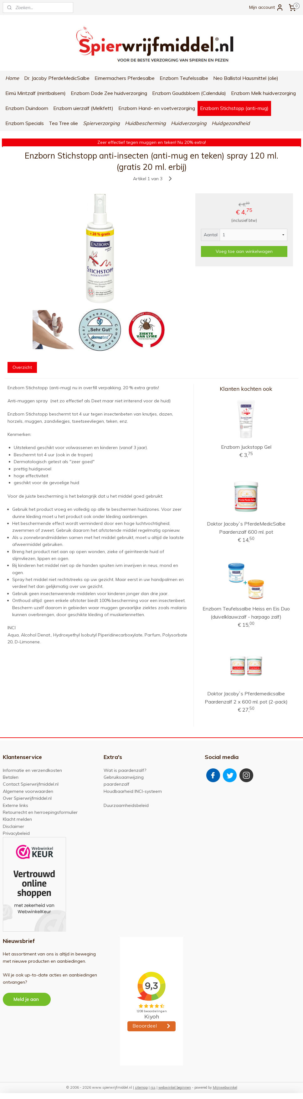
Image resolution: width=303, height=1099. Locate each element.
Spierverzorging (101, 123)
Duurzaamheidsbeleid (126, 805)
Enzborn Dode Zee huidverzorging (109, 93)
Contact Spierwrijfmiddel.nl (31, 784)
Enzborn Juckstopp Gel (246, 447)
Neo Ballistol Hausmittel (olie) (245, 78)
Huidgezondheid (231, 123)
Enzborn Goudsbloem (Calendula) (189, 93)
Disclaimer (13, 826)
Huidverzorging (189, 123)
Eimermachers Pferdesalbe (125, 78)
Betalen (10, 777)
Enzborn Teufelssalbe (184, 78)
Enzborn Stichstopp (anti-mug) (234, 108)
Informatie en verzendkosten (32, 770)
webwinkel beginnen (174, 1087)
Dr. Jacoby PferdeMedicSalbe (57, 78)
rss (153, 1087)
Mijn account (266, 7)
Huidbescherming (145, 123)
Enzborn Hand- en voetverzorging (156, 108)
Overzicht (22, 367)
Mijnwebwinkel (225, 1087)
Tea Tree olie (63, 123)
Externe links (15, 805)
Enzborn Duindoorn (26, 108)
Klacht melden (17, 819)
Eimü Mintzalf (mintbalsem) (35, 93)
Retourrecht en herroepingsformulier (40, 812)
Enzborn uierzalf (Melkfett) (83, 108)
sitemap (141, 1087)
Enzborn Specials (24, 123)
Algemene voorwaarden (28, 791)
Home (12, 78)
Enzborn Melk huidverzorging (263, 93)
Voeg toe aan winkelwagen (244, 251)
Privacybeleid (16, 833)
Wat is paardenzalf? (125, 770)
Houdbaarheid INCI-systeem (133, 791)
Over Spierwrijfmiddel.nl (27, 798)
